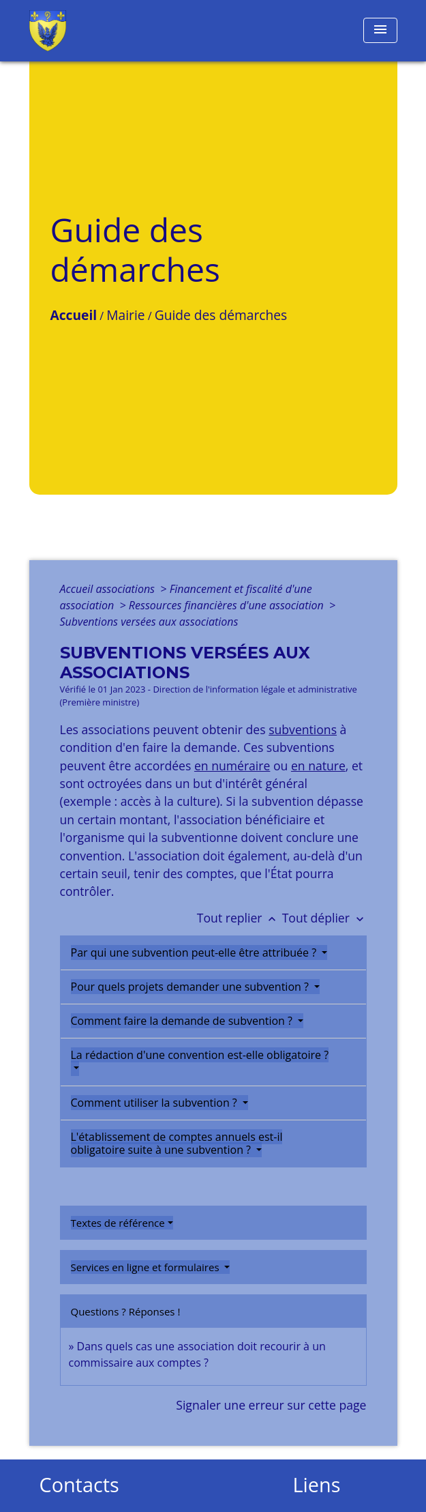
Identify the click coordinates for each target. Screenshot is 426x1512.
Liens (317, 1485)
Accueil (73, 315)
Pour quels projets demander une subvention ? (191, 986)
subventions (303, 729)
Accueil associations (109, 588)
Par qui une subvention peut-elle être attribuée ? (195, 952)
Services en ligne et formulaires (146, 1267)
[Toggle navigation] (380, 30)
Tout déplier (324, 918)
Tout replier (239, 918)
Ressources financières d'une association (227, 605)
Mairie (125, 315)
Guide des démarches (221, 315)
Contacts (79, 1485)
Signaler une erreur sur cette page (271, 1405)
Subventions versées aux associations (149, 621)
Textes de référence (118, 1223)
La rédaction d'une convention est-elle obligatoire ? (200, 1054)
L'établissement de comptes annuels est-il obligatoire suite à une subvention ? (177, 1143)
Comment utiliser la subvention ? (155, 1102)
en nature (318, 765)
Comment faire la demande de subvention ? (183, 1020)
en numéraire (232, 765)
